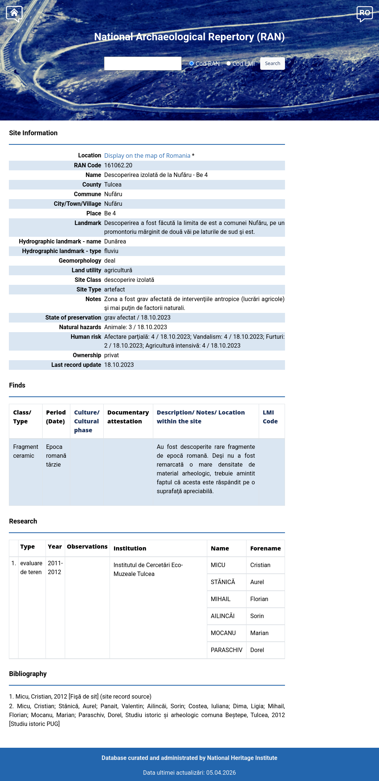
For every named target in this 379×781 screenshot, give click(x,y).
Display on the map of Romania (147, 155)
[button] (364, 13)
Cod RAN (204, 63)
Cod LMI (240, 63)
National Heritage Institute (242, 757)
